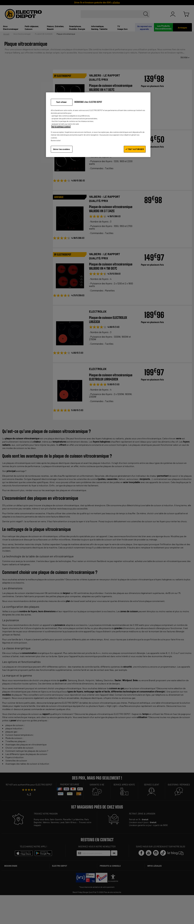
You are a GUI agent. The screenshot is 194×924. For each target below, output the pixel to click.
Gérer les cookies (61, 149)
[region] (98, 124)
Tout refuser (61, 102)
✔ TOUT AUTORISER (135, 149)
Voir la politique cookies (61, 127)
